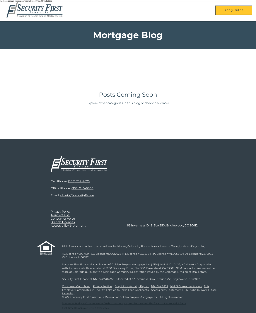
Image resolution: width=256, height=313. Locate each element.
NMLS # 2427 (159, 286)
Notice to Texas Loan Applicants (128, 290)
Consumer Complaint (76, 286)
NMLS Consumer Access (186, 286)
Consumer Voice (63, 218)
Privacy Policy (61, 211)
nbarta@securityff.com (77, 195)
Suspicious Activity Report (132, 286)
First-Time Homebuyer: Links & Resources (85, 308)
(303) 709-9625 (79, 181)
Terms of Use (60, 215)
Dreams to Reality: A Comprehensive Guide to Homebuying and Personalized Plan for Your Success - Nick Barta (124, 303)
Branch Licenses (63, 222)
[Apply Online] (233, 10)
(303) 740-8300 (82, 188)
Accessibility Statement (68, 225)
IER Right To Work (195, 290)
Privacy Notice (102, 286)
